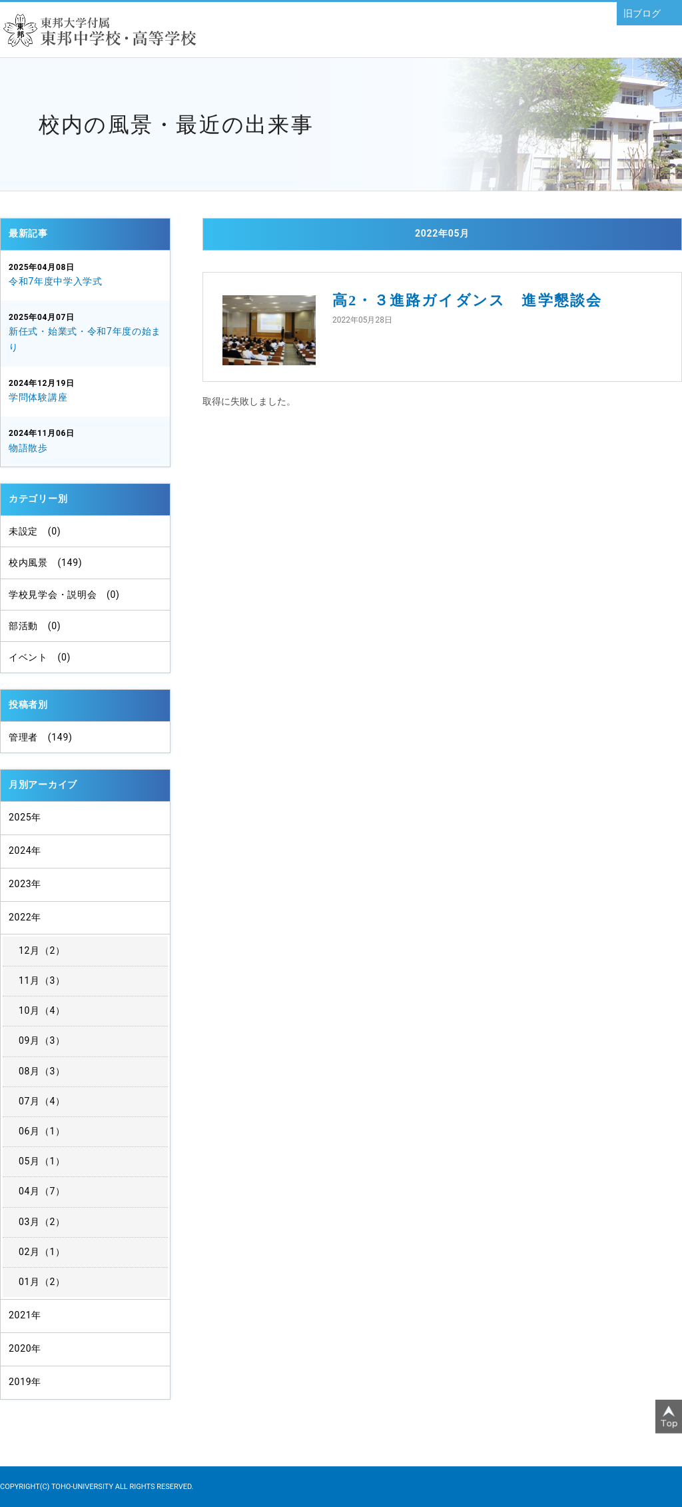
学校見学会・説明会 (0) (64, 594)
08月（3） (42, 1071)
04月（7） (42, 1191)
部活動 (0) (35, 626)
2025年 (25, 817)
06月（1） (42, 1131)
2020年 (25, 1348)
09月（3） (42, 1040)
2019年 (25, 1381)
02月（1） (42, 1251)
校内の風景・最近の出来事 (176, 125)
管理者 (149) (41, 737)
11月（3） (42, 980)
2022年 (25, 917)
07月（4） (42, 1101)
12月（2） (42, 950)
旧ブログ (642, 13)
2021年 (25, 1315)
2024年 (25, 850)
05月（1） (42, 1161)
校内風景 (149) (45, 562)
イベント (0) (40, 657)
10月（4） (42, 1010)
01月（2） (42, 1281)
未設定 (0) (35, 531)
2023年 (25, 883)
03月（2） (42, 1221)
